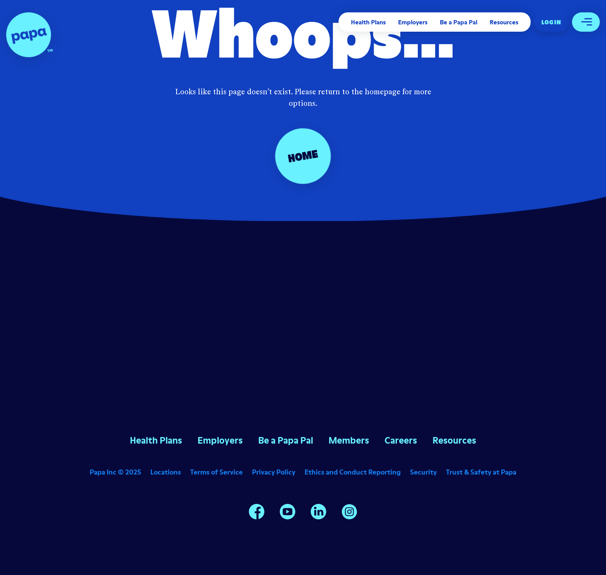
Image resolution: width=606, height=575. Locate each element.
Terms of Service (216, 472)
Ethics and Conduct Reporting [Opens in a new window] (353, 472)
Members (349, 440)
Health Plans (368, 22)
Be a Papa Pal (458, 22)
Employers (412, 22)
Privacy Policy (273, 472)
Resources (504, 22)
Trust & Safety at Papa (481, 472)
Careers (401, 440)
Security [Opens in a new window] (423, 472)
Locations (165, 472)
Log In (551, 22)
